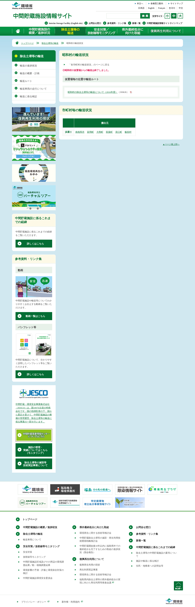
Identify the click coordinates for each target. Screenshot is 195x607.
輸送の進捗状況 (28, 65)
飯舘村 (128, 132)
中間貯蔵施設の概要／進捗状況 (39, 31)
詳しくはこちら (35, 243)
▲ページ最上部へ (171, 144)
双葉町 (109, 132)
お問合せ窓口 (95, 23)
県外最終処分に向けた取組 (132, 31)
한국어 (172, 8)
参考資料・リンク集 (116, 23)
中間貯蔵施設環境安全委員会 (37, 578)
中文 (181, 8)
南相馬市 (79, 132)
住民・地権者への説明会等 (149, 565)
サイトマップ (176, 3)
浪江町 (118, 132)
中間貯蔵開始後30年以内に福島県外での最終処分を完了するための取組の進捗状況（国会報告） (100, 549)
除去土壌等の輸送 (50, 43)
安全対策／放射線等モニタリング (101, 31)
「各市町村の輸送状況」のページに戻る (89, 64)
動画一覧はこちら (35, 316)
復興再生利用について (165, 31)
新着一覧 (136, 23)
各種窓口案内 (157, 3)
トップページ (27, 43)
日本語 (141, 8)
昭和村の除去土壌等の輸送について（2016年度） (93, 92)
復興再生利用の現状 (90, 564)
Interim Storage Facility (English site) (65, 23)
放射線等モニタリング (34, 557)
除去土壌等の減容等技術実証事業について (35, 464)
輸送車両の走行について (33, 88)
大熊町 (99, 132)
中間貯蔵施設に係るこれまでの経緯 (155, 547)
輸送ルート (26, 81)
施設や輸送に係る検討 (147, 561)
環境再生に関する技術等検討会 (95, 533)
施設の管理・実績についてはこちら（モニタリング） (35, 450)
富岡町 (90, 132)
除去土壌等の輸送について (70, 31)
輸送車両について (32, 539)
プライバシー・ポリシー (35, 602)
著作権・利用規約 (72, 602)
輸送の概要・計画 (29, 73)
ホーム (18, 31)
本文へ (140, 3)
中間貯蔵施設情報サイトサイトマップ (164, 23)
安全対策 (27, 552)
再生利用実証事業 (89, 569)
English (151, 8)
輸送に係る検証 (28, 96)
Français (161, 8)
